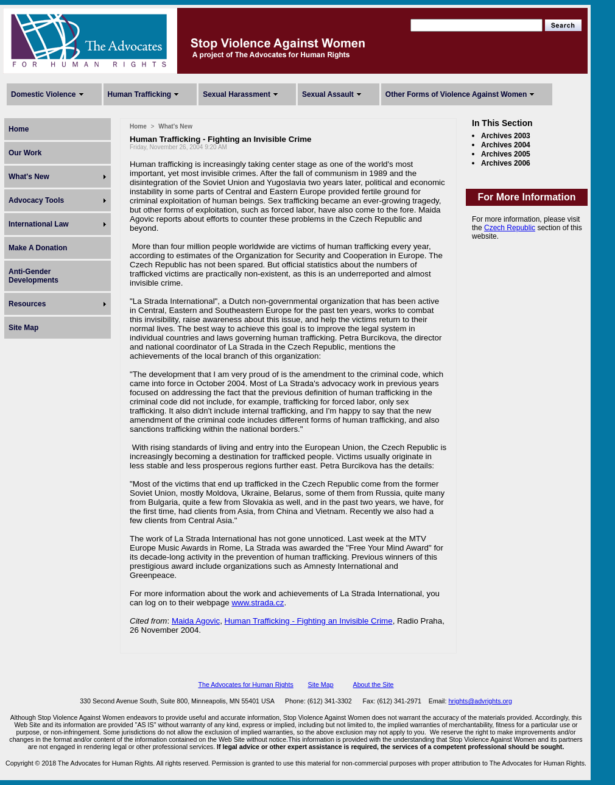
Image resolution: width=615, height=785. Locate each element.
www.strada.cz (257, 602)
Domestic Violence (43, 94)
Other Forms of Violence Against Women (456, 94)
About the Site (373, 684)
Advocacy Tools (36, 200)
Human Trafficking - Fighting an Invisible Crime (309, 620)
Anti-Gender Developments (33, 275)
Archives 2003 (505, 136)
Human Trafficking (140, 94)
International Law (39, 224)
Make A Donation (38, 248)
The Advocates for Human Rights (245, 684)
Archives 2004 (505, 145)
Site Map (23, 327)
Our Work (25, 153)
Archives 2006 (505, 163)
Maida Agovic (196, 620)
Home (19, 129)
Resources (27, 304)
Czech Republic (509, 228)
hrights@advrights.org (479, 701)
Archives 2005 (505, 154)
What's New (29, 176)
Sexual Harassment (236, 94)
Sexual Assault (328, 94)
